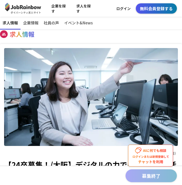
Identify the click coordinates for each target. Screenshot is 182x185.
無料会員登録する (156, 8)
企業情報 (31, 22)
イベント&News (78, 22)
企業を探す (58, 8)
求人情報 (10, 22)
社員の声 (51, 22)
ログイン (123, 8)
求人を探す (83, 8)
